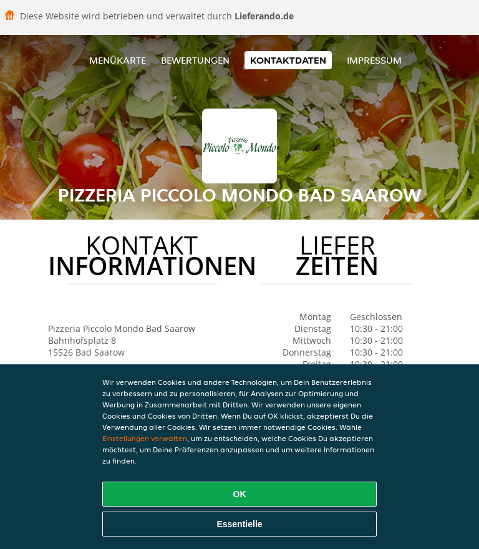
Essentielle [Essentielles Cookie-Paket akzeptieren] (239, 524)
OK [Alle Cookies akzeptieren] (239, 494)
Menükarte (117, 60)
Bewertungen (195, 60)
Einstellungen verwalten (144, 438)
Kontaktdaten (288, 60)
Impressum (374, 60)
